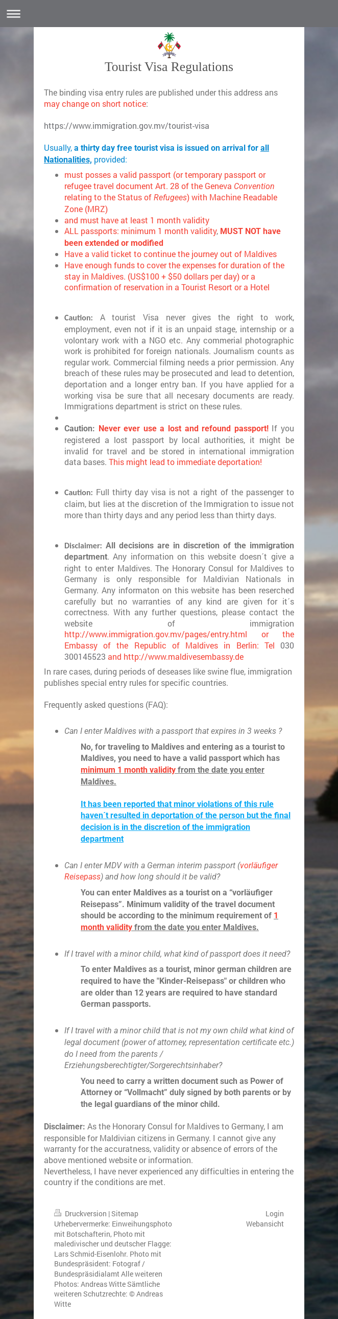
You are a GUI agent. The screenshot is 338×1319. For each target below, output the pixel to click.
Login (274, 1213)
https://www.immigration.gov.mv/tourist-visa (126, 125)
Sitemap (124, 1213)
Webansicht (265, 1224)
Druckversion (81, 1213)
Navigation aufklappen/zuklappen (169, 14)
